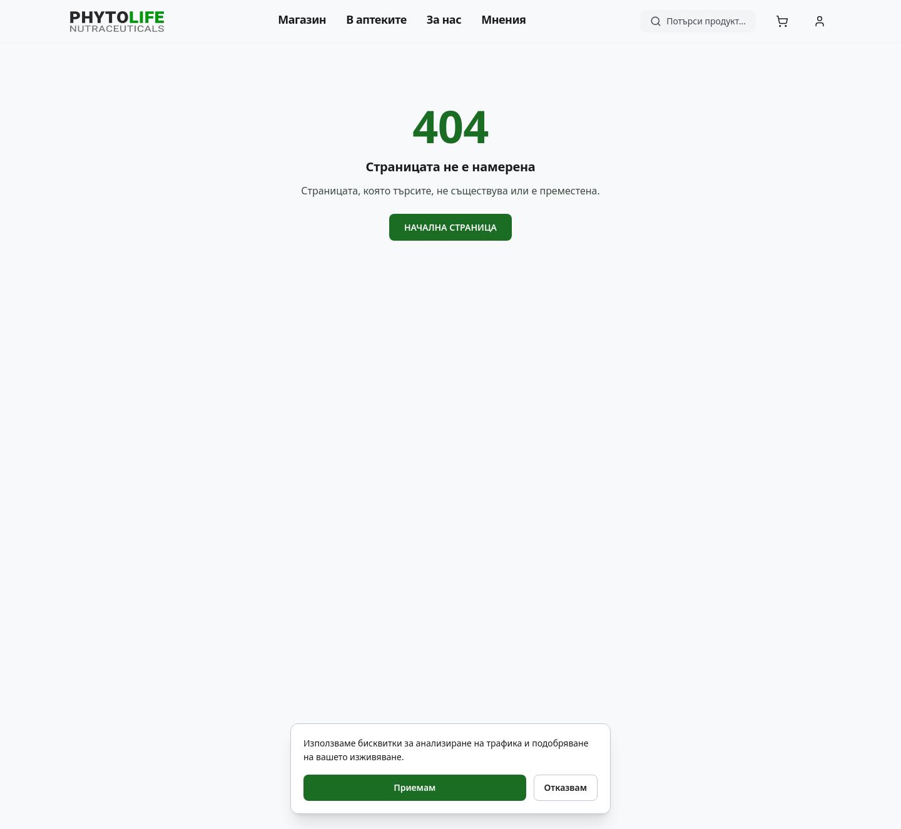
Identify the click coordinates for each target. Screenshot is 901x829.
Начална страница (450, 227)
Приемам (414, 787)
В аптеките (376, 19)
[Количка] (782, 21)
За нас (444, 19)
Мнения (503, 19)
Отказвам (565, 787)
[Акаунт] (819, 21)
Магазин (302, 19)
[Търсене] (698, 21)
